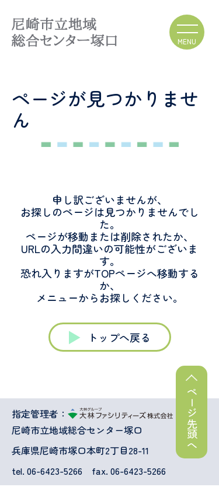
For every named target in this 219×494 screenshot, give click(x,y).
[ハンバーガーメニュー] (186, 32)
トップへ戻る (119, 337)
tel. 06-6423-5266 (47, 471)
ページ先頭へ (192, 418)
